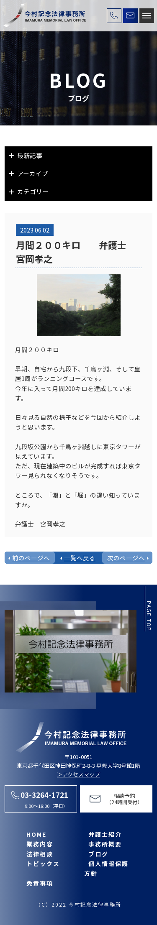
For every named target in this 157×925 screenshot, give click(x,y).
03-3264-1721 (44, 795)
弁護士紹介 (105, 834)
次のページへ (126, 557)
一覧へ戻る (79, 557)
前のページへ (31, 557)
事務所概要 (105, 844)
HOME (36, 834)
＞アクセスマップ (78, 774)
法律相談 (39, 854)
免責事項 (39, 883)
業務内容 (39, 844)
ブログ (98, 854)
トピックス (43, 863)
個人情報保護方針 (106, 868)
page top (149, 616)
